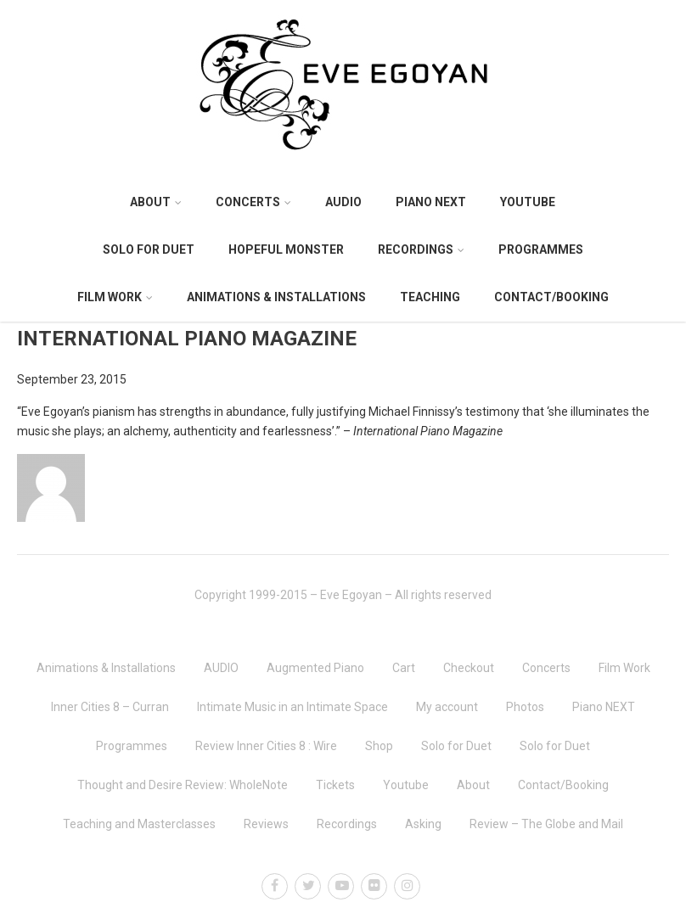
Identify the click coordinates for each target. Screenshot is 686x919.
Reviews (266, 824)
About (156, 202)
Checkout (468, 668)
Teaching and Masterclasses (139, 824)
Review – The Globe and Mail (546, 824)
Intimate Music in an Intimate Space (292, 707)
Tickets (335, 785)
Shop (379, 746)
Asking (423, 824)
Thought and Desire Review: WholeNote (182, 785)
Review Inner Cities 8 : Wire (266, 746)
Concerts (253, 202)
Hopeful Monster (286, 249)
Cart (403, 668)
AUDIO (343, 202)
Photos (525, 707)
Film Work (115, 297)
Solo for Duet (148, 249)
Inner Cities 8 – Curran (110, 707)
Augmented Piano (315, 668)
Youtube (527, 202)
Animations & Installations (276, 297)
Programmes (540, 249)
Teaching (430, 297)
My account (447, 707)
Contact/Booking (551, 297)
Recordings (421, 249)
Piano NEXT (431, 202)
